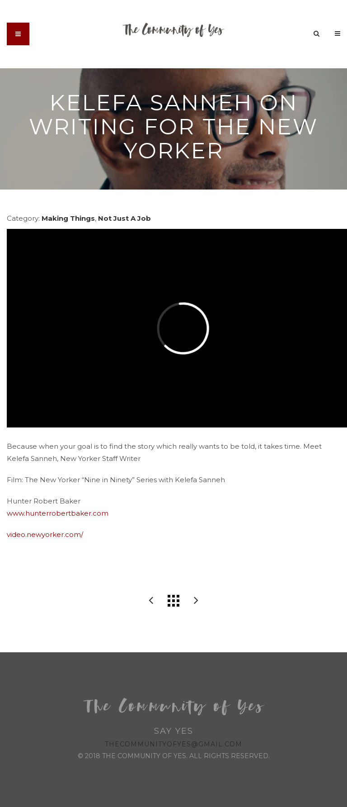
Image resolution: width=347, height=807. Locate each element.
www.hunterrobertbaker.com (57, 513)
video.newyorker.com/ (45, 534)
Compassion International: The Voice (151, 601)
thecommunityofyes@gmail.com (173, 744)
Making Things (68, 218)
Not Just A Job (124, 218)
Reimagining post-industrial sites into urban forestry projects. (196, 601)
